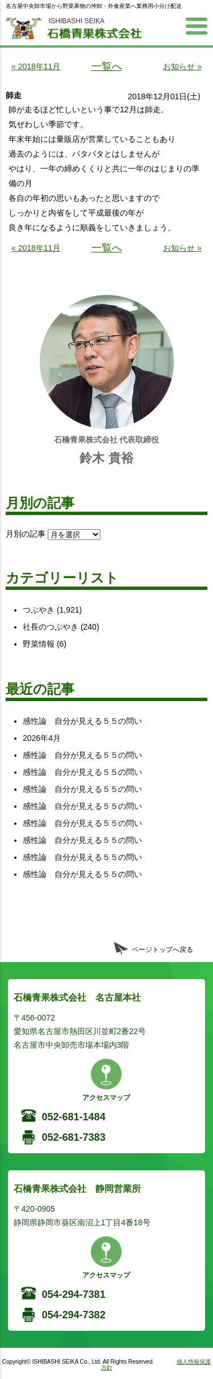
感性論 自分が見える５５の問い (82, 721)
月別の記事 (25, 533)
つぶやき (39, 609)
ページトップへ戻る (162, 950)
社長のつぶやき (50, 626)
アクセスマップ (106, 1097)
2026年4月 (42, 738)
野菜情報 (39, 643)
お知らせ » (182, 66)
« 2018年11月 (35, 66)
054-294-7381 (74, 1294)
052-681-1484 (74, 1117)
